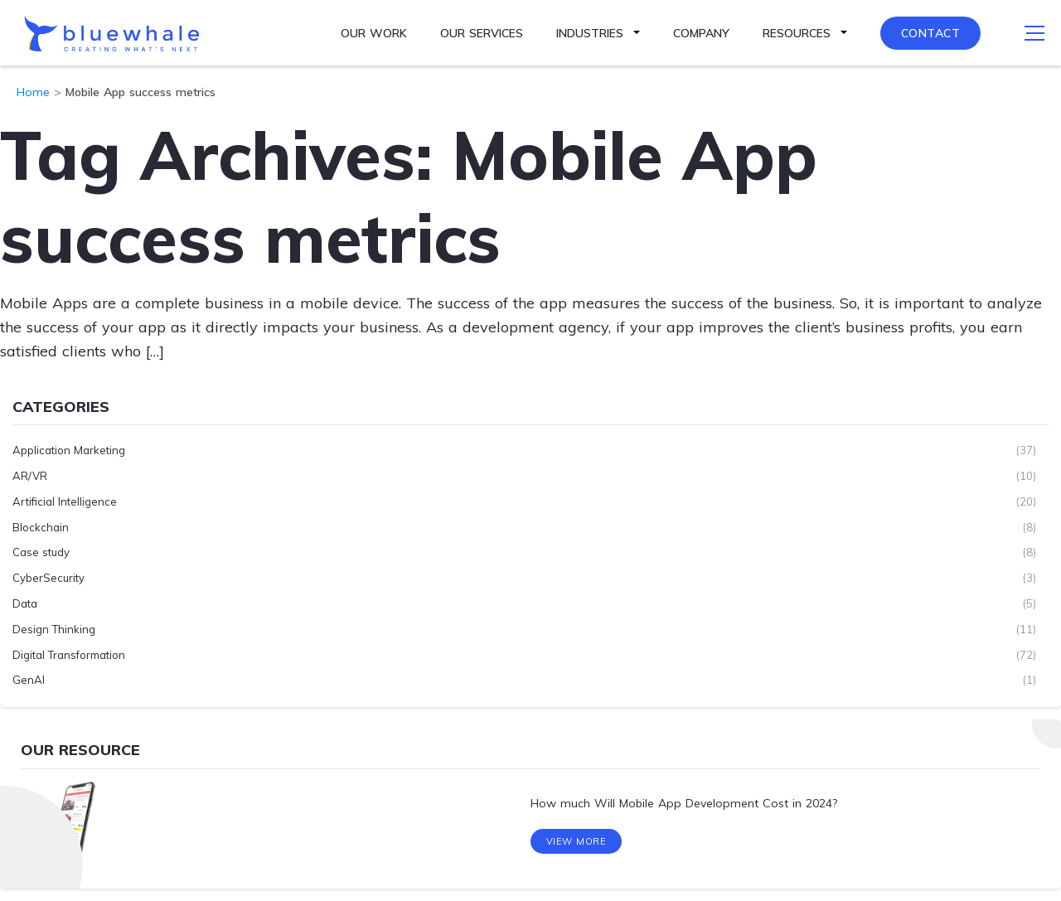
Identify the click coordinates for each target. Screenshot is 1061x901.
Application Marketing (68, 450)
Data (24, 603)
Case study (41, 552)
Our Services (481, 33)
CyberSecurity (48, 577)
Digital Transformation (68, 654)
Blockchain (40, 527)
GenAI (28, 679)
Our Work (374, 33)
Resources (797, 33)
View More (576, 841)
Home (33, 92)
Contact (931, 33)
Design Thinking (53, 629)
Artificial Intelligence (64, 501)
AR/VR (29, 475)
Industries (589, 33)
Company (701, 33)
